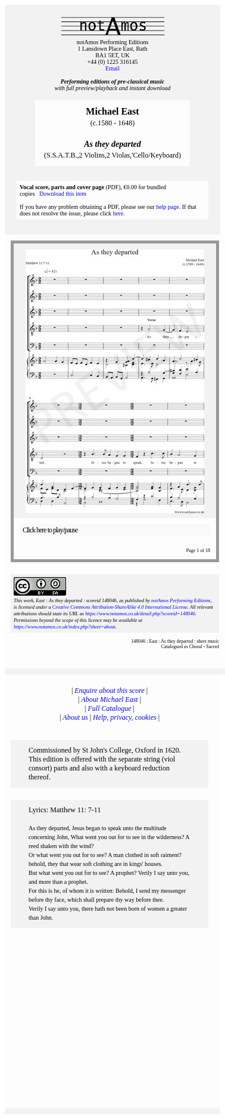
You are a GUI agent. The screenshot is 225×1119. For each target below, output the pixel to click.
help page (167, 207)
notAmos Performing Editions (180, 600)
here (118, 213)
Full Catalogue (110, 708)
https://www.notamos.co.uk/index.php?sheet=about (64, 627)
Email (112, 68)
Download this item (62, 193)
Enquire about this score (109, 690)
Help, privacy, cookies (125, 717)
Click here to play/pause (50, 530)
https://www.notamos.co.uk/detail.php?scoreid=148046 (140, 613)
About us (75, 717)
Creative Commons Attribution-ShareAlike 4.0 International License (120, 607)
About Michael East (109, 699)
